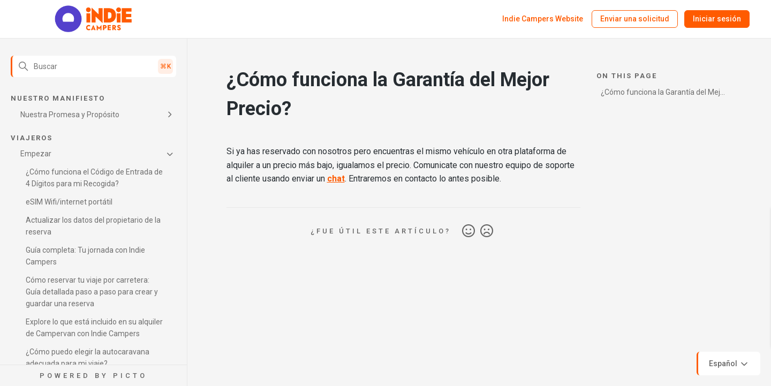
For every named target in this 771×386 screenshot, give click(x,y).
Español (729, 364)
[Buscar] (93, 66)
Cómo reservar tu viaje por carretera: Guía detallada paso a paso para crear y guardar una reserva (92, 292)
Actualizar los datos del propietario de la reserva (93, 226)
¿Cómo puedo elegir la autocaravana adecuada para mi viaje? (87, 357)
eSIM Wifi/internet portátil (69, 202)
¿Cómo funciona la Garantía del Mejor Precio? (664, 94)
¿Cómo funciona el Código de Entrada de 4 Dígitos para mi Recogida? (94, 178)
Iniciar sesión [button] (717, 18)
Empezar (35, 153)
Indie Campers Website (542, 18)
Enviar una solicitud (634, 18)
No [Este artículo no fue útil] (486, 231)
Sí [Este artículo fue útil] (468, 231)
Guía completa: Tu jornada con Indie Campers (85, 256)
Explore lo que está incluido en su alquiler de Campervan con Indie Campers (94, 327)
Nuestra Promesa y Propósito (69, 114)
